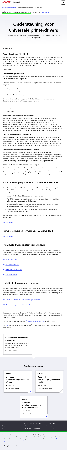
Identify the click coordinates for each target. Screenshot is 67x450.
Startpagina (23, 2)
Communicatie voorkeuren (32, 428)
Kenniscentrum (51, 423)
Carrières (5, 429)
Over (3, 426)
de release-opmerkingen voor (35, 321)
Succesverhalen (50, 429)
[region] (33, 440)
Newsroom (49, 426)
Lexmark (5, 423)
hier (7, 325)
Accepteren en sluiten (11, 446)
